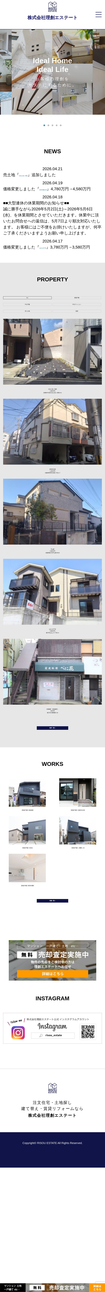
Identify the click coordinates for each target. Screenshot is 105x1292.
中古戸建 (27, 323)
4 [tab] (56, 125)
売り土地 (27, 336)
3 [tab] (52, 125)
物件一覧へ (52, 827)
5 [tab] (60, 125)
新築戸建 (77, 310)
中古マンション (77, 323)
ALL (27, 310)
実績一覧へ (52, 1021)
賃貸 (77, 336)
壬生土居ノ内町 (33, 175)
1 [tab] (44, 125)
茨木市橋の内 (51, 189)
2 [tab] (48, 125)
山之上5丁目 (50, 253)
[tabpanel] (52, 72)
